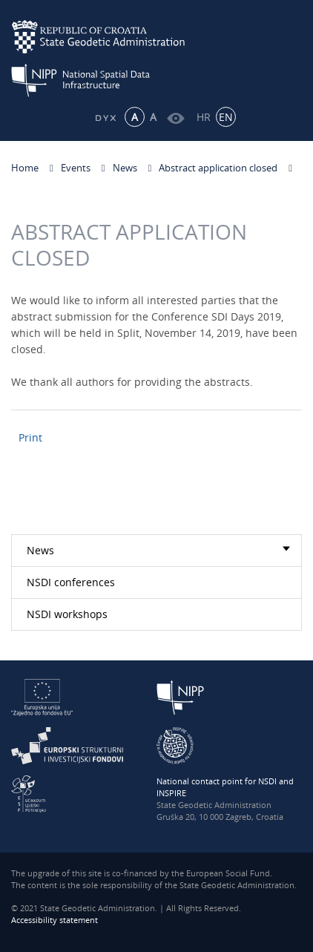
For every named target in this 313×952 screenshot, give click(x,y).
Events (75, 167)
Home (25, 167)
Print (30, 437)
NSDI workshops (67, 614)
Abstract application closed (218, 167)
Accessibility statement (54, 919)
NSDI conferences (71, 582)
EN (226, 117)
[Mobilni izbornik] (289, 50)
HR (204, 117)
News (125, 167)
